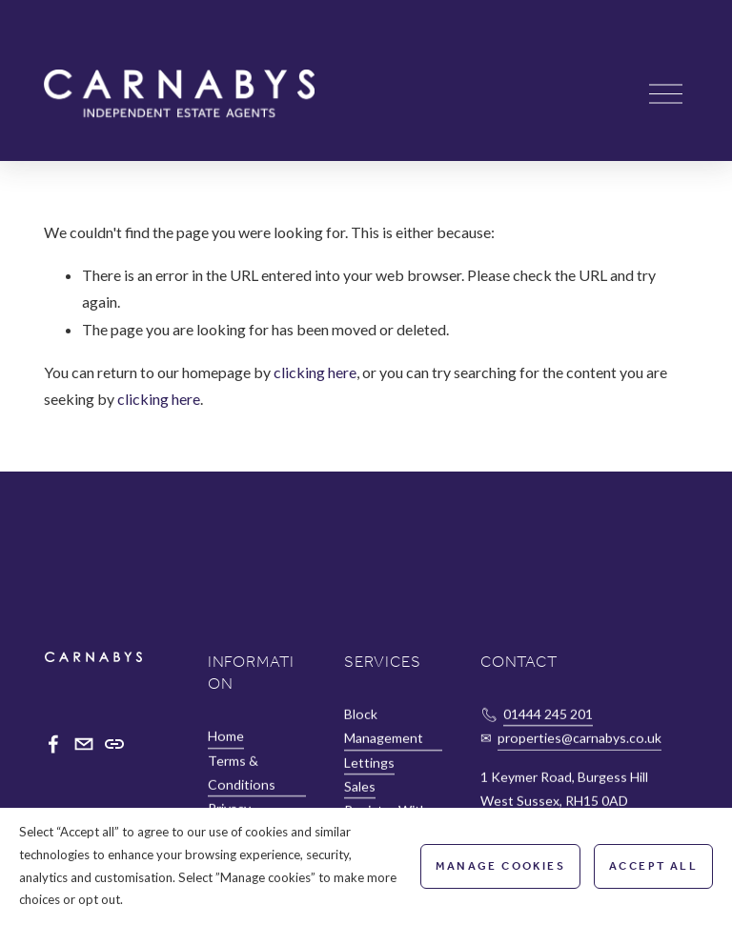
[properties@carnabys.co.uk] (83, 744)
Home (226, 737)
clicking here (315, 372)
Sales (360, 787)
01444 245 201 (548, 715)
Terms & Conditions (241, 773)
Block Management (383, 727)
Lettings (369, 762)
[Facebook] (53, 744)
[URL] (114, 744)
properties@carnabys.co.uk (579, 739)
